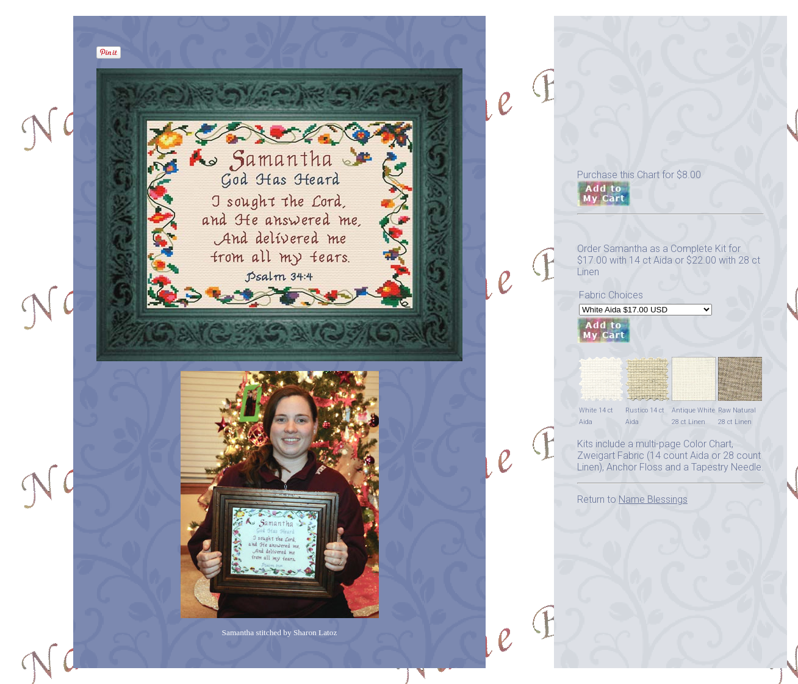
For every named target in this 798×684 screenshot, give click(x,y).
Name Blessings (653, 499)
